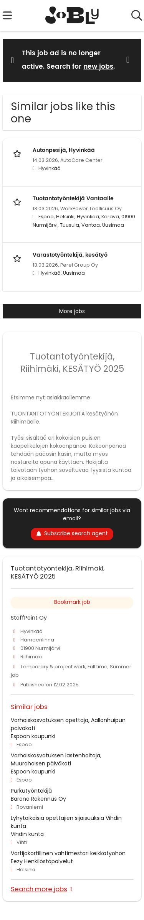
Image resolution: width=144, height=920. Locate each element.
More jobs (72, 311)
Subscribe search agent (72, 533)
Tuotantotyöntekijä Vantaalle (73, 199)
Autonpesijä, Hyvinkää (64, 150)
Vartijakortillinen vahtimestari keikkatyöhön (68, 853)
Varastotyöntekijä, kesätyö (70, 255)
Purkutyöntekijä (31, 791)
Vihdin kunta (27, 834)
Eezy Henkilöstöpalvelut (42, 861)
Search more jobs (39, 888)
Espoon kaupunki (33, 736)
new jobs (98, 66)
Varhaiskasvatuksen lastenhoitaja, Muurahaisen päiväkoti (56, 759)
